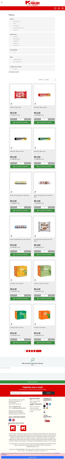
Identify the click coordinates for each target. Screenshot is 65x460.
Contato (31, 411)
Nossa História (33, 402)
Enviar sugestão (32, 382)
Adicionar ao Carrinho (21, 122)
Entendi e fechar (32, 457)
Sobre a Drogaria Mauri (35, 401)
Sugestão (32, 365)
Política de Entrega (34, 408)
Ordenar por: (41, 79)
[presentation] (32, 376)
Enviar (49, 393)
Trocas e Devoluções (35, 406)
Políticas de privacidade (35, 409)
